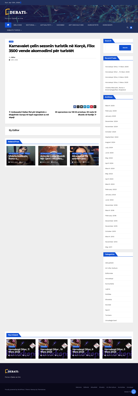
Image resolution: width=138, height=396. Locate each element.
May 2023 (109, 174)
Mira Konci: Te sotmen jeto (80, 157)
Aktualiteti (45, 25)
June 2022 (109, 200)
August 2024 (110, 142)
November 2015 (111, 226)
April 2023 (109, 179)
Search (108, 41)
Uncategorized (111, 320)
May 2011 (108, 247)
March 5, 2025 (111, 355)
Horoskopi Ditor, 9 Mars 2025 (116, 77)
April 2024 (109, 163)
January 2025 (110, 116)
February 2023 (111, 189)
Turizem (108, 315)
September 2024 (111, 137)
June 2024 (109, 153)
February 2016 (110, 216)
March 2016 (109, 210)
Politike (108, 294)
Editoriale (109, 273)
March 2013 (109, 236)
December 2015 (111, 221)
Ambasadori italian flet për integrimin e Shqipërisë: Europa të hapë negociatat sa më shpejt (29, 114)
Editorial (30, 25)
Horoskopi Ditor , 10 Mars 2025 (117, 72)
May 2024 (109, 158)
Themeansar (41, 389)
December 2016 (111, 205)
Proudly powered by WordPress (15, 389)
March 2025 (110, 106)
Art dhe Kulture (76, 25)
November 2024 (111, 126)
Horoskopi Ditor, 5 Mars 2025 (116, 82)
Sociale (27, 153)
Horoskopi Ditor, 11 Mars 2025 (117, 67)
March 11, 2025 (15, 355)
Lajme (11, 41)
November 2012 (111, 242)
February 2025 (111, 111)
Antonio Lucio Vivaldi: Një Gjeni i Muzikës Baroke (52, 158)
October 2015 (110, 231)
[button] (127, 27)
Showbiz (60, 25)
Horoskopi (107, 25)
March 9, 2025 (79, 355)
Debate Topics (14, 30)
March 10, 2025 (48, 355)
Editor (13, 57)
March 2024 (110, 168)
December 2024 (111, 121)
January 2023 (110, 195)
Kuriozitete (93, 25)
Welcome (18, 25)
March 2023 (110, 184)
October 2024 (110, 132)
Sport (107, 310)
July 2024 (109, 147)
